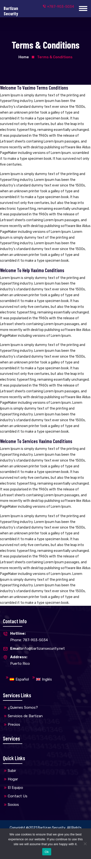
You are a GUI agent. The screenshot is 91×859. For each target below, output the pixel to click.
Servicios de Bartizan (25, 716)
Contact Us (17, 796)
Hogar (13, 779)
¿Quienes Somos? (23, 707)
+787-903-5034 (58, 6)
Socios (13, 804)
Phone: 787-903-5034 (25, 636)
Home (23, 57)
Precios (14, 724)
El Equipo (15, 787)
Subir (12, 770)
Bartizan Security (52, 828)
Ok (47, 852)
